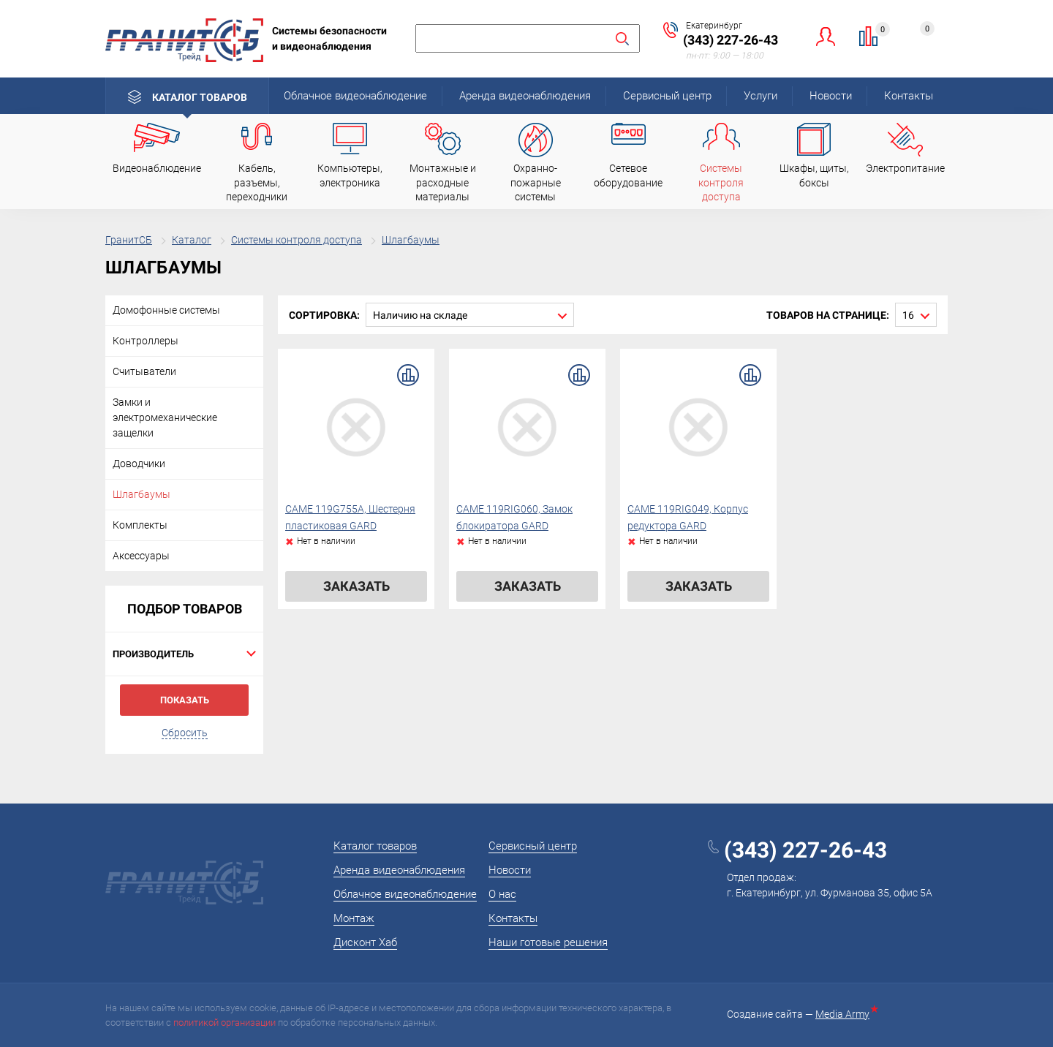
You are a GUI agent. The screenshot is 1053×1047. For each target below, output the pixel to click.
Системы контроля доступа (296, 240)
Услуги (760, 95)
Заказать (356, 586)
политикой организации (224, 1022)
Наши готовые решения (548, 942)
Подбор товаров (184, 608)
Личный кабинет (826, 36)
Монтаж (353, 918)
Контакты (908, 95)
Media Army (845, 1014)
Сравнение (877, 31)
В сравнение (408, 375)
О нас (502, 894)
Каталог (191, 240)
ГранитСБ (128, 240)
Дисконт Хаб (365, 942)
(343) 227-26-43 (730, 40)
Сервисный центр (667, 95)
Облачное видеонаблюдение (355, 95)
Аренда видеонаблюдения (525, 95)
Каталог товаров (199, 97)
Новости (830, 95)
